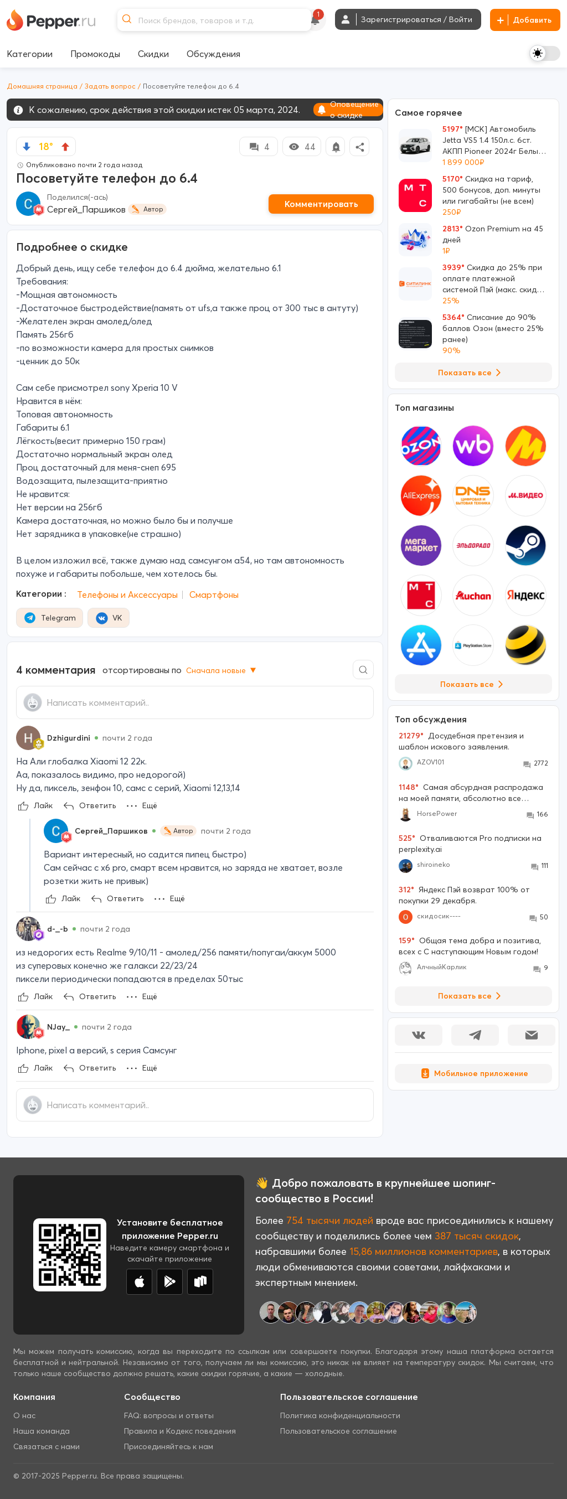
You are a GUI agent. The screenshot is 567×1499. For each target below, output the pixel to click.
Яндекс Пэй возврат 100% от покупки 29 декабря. (464, 895)
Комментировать (321, 203)
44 (302, 147)
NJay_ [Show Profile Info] (58, 1027)
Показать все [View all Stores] (473, 684)
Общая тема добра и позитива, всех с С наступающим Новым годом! (470, 946)
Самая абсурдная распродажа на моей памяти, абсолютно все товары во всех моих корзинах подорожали (471, 793)
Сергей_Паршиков (86, 209)
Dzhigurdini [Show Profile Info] (68, 738)
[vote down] (26, 146)
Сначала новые (222, 670)
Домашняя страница (42, 86)
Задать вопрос (110, 86)
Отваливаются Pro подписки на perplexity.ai (470, 843)
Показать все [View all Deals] (471, 372)
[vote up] (65, 146)
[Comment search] (363, 669)
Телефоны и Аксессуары (127, 594)
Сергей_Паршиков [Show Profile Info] (111, 831)
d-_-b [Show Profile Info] (57, 929)
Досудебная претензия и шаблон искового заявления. (461, 741)
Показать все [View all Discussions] (471, 995)
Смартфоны (214, 594)
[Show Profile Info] (28, 738)
